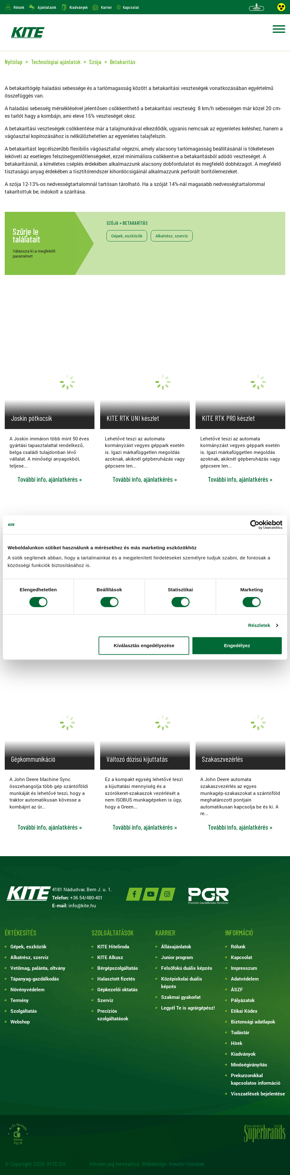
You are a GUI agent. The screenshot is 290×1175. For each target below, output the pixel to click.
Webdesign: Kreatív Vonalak (173, 1163)
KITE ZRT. (27, 32)
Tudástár (240, 1032)
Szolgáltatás (23, 1011)
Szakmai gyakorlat (181, 997)
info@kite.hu (82, 905)
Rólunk (19, 7)
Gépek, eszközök (126, 236)
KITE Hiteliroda (113, 946)
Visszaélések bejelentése (258, 1093)
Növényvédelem (27, 989)
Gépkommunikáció (33, 759)
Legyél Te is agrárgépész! (188, 1008)
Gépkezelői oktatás (117, 989)
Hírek (236, 1043)
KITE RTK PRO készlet (228, 418)
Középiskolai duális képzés (181, 982)
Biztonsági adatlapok (253, 1021)
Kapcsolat (131, 7)
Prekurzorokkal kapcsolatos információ (255, 1079)
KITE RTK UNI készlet (132, 418)
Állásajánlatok (176, 946)
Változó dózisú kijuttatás (137, 759)
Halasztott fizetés (116, 978)
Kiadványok (78, 7)
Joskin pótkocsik (31, 418)
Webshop (20, 1021)
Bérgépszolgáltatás (117, 968)
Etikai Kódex (244, 1011)
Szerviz (105, 1000)
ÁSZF (237, 989)
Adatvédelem (245, 978)
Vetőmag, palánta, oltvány (37, 968)
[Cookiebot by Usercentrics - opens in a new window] (254, 524)
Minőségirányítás (249, 1064)
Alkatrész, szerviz (171, 236)
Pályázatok (243, 1000)
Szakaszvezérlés (222, 759)
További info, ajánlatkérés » (49, 479)
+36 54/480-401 (86, 897)
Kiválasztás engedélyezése (144, 645)
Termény (19, 1000)
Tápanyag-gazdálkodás (34, 978)
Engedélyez (237, 645)
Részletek (259, 625)
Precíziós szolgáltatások (112, 1015)
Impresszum (244, 968)
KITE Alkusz (110, 957)
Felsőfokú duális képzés (186, 968)
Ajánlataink (47, 7)
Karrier (106, 7)
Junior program (177, 957)
